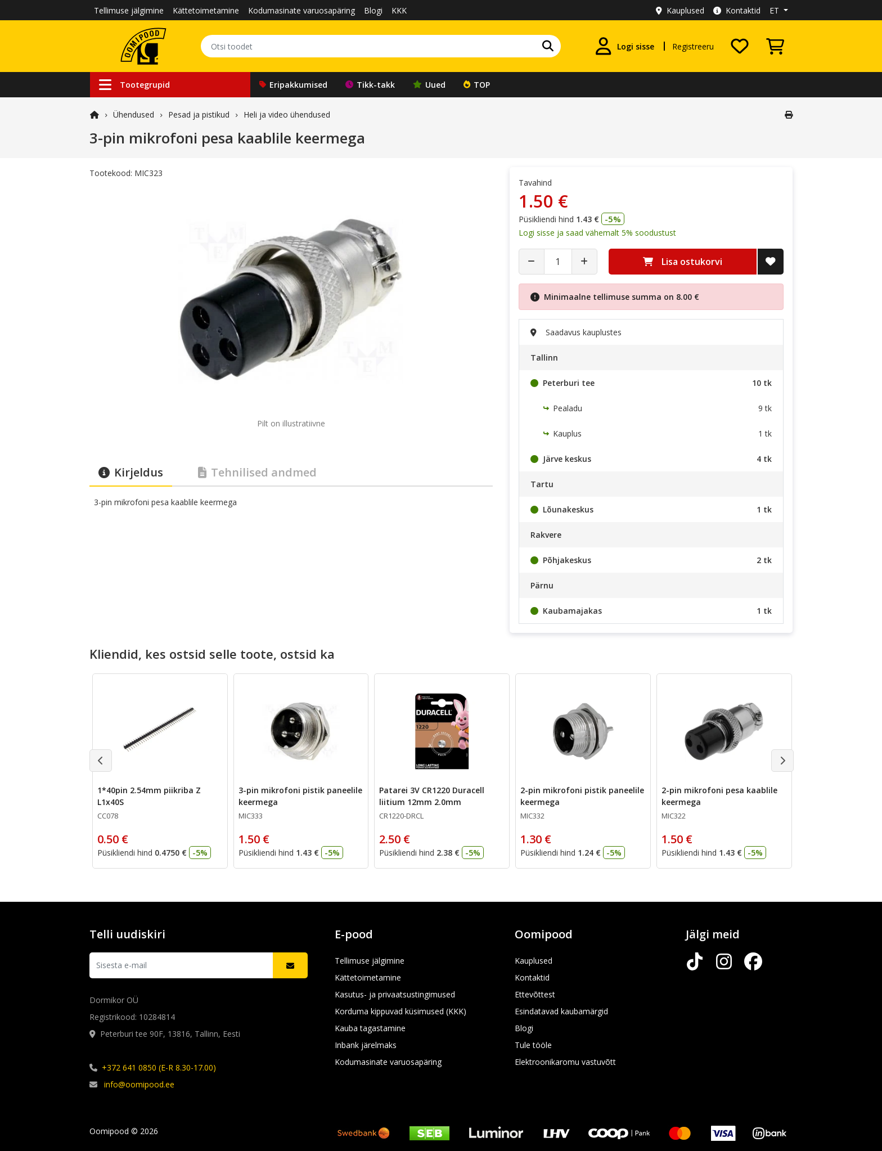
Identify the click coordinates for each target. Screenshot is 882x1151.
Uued (429, 84)
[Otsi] (548, 46)
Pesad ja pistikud (199, 114)
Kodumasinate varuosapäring (301, 10)
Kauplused (680, 10)
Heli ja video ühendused (287, 114)
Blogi (373, 10)
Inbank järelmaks (366, 1045)
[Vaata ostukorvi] (775, 46)
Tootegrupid (134, 85)
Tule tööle (533, 1045)
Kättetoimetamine (206, 10)
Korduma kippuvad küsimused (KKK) (400, 1011)
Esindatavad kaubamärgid (561, 1011)
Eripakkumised (293, 84)
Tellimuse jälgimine (129, 10)
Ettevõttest (535, 994)
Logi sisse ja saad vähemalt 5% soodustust (597, 232)
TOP (477, 84)
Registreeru (693, 46)
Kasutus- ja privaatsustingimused (395, 994)
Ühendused (133, 114)
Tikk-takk (370, 84)
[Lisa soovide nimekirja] (771, 262)
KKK (399, 10)
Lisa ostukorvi (682, 261)
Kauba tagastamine (370, 1028)
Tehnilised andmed (257, 472)
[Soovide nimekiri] (739, 46)
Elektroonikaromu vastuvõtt (565, 1061)
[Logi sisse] (624, 46)
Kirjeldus (130, 472)
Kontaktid (736, 10)
